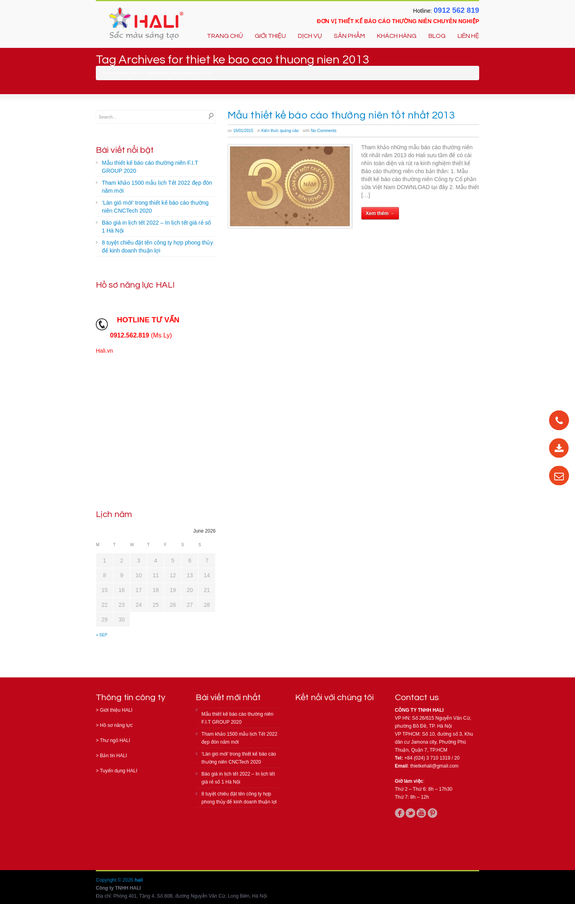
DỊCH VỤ (310, 36)
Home (135, 73)
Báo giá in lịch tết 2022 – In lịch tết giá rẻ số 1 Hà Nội (156, 226)
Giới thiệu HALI (116, 710)
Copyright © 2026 (115, 880)
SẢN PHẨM (349, 36)
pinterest (432, 813)
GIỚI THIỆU (270, 36)
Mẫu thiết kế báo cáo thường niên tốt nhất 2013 (341, 115)
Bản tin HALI (113, 755)
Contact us (417, 697)
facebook (399, 813)
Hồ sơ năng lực (116, 725)
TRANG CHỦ (225, 36)
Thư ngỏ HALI (115, 740)
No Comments (324, 130)
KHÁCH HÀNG (396, 36)
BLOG (437, 36)
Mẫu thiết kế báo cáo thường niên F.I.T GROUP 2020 (150, 167)
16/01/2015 (243, 130)
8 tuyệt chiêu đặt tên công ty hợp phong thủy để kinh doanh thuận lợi (157, 246)
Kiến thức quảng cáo (280, 130)
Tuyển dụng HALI (118, 771)
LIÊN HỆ (468, 36)
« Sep (101, 635)
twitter (410, 813)
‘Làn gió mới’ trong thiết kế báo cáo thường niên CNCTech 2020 (155, 206)
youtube (421, 813)
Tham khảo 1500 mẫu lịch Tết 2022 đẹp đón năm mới (157, 187)
